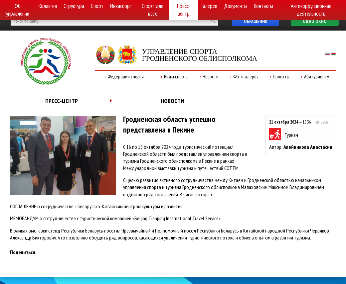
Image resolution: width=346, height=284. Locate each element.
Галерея (209, 6)
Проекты (281, 76)
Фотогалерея (246, 76)
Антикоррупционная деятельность (311, 9)
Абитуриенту (316, 76)
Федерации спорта (125, 76)
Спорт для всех (152, 9)
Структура (74, 6)
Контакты (263, 6)
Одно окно (315, 21)
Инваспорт (121, 6)
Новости (211, 76)
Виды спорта (176, 76)
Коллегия (48, 6)
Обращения (255, 21)
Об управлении (17, 9)
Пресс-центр (183, 9)
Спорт (97, 6)
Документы (235, 6)
